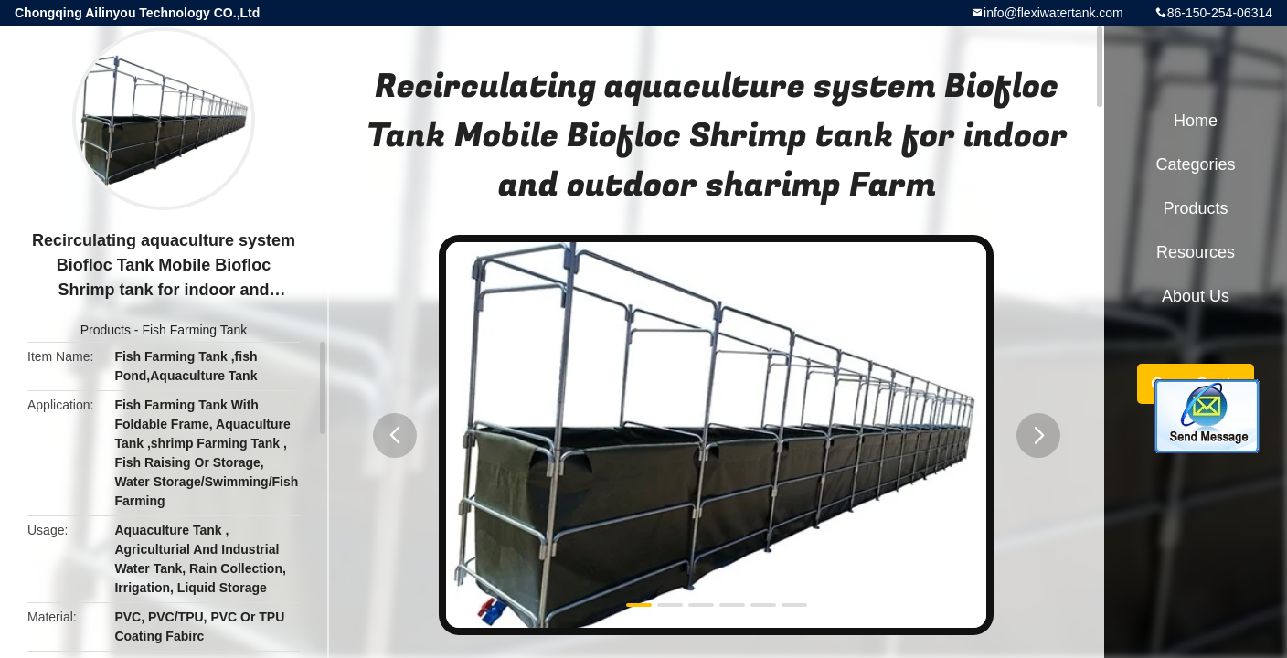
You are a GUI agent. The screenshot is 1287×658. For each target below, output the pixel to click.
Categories (1195, 164)
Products (105, 330)
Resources (1195, 252)
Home (1196, 120)
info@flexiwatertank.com (1053, 12)
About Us (1195, 296)
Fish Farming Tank (194, 330)
